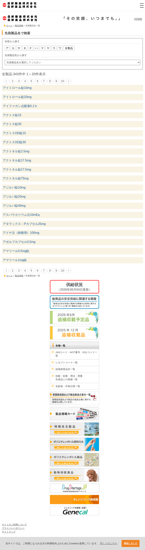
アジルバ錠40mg (14, 205)
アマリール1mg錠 (15, 260)
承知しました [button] (130, 543)
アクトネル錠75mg (16, 178)
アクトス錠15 (12, 115)
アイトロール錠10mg (17, 87)
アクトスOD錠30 (14, 142)
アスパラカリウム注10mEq (21, 214)
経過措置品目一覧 (65, 369)
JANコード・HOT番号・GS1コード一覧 (76, 354)
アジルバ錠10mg (14, 187)
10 (62, 81)
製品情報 (19, 25)
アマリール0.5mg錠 (16, 251)
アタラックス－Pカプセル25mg (24, 223)
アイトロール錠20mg (17, 97)
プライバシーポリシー (13, 528)
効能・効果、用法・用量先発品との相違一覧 (69, 378)
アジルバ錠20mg (14, 196)
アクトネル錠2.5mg (16, 151)
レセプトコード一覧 (67, 362)
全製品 (69, 48)
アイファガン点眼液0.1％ (20, 106)
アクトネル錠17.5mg (17, 160)
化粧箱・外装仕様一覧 (68, 386)
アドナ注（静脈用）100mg (21, 232)
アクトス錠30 (12, 124)
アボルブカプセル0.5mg (19, 241)
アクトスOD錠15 (14, 133)
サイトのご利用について (14, 524)
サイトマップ (8, 531)
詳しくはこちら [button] (108, 543)
